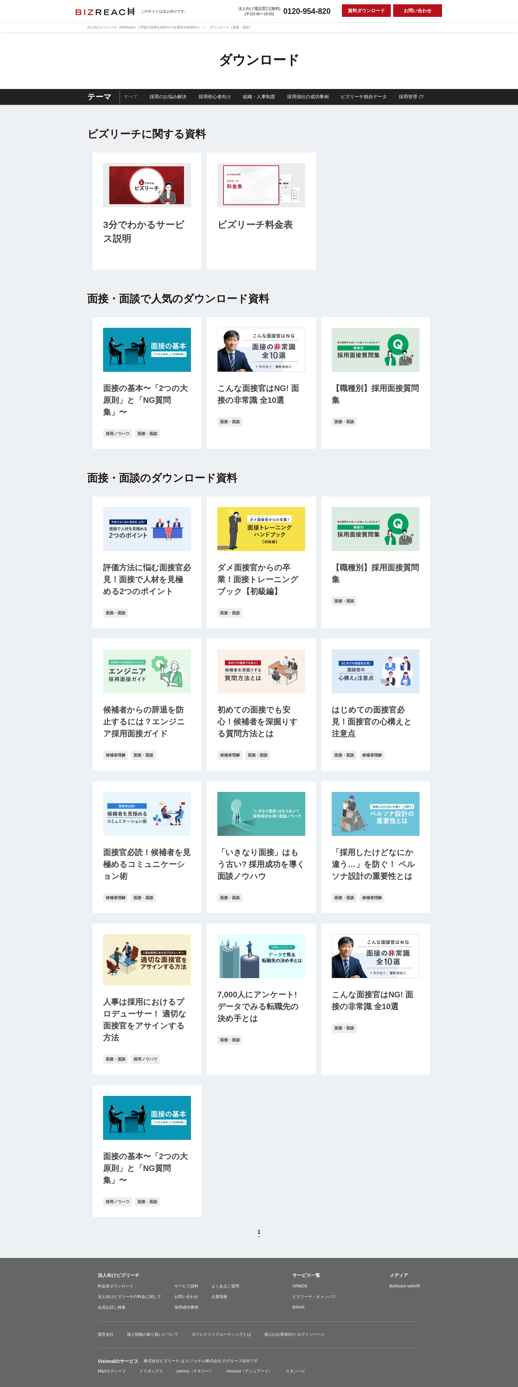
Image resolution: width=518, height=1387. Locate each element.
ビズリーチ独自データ (364, 96)
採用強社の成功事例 (308, 96)
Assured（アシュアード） (249, 1371)
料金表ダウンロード (115, 1286)
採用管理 (408, 96)
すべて (131, 96)
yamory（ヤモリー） (194, 1371)
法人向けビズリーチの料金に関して (129, 1296)
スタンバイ (296, 1371)
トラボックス (151, 1371)
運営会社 (106, 1334)
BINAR (298, 1307)
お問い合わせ (186, 1296)
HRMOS (299, 1286)
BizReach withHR (404, 1286)
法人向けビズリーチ (118, 1275)
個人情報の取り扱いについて (152, 1334)
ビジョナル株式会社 (204, 1361)
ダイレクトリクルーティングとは (221, 1334)
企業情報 (219, 1296)
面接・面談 (147, 433)
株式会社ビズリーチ (162, 1361)
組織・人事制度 (259, 96)
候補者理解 (116, 755)
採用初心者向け (215, 96)
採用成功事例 (186, 1307)
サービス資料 (186, 1286)
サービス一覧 (306, 1275)
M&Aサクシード (112, 1371)
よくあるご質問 (225, 1286)
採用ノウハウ (118, 433)
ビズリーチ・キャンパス (314, 1296)
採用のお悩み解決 (168, 96)
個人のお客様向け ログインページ (294, 1334)
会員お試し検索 (112, 1307)
